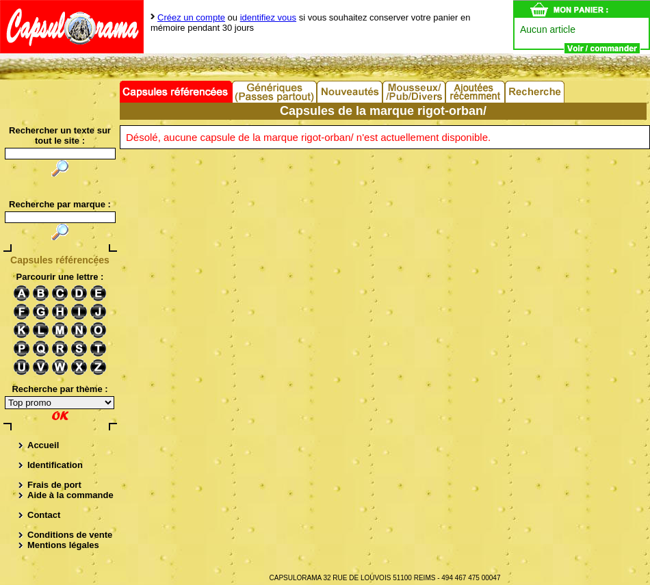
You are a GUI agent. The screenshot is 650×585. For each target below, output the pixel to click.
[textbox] (60, 217)
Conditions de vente (69, 535)
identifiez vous (268, 17)
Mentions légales (63, 545)
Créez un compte (191, 17)
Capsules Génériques (275, 92)
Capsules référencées (176, 92)
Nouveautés (350, 92)
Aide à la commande (70, 495)
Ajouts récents (476, 92)
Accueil (43, 445)
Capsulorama (72, 26)
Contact (43, 515)
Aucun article (547, 29)
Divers (414, 92)
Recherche (535, 92)
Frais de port (54, 485)
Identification (55, 465)
